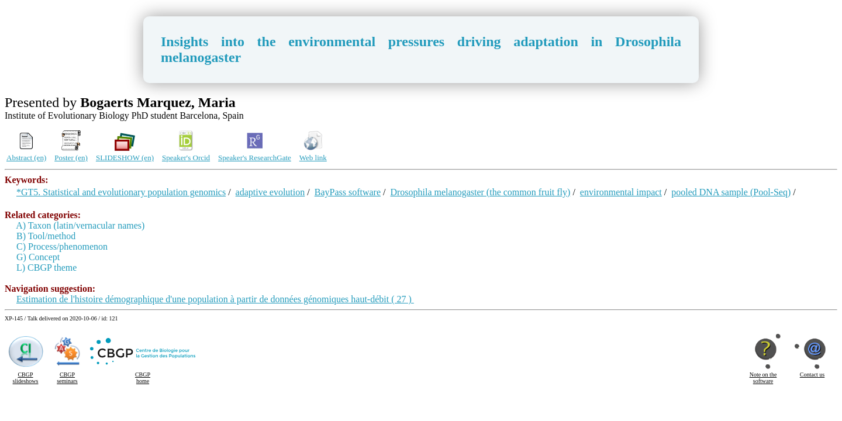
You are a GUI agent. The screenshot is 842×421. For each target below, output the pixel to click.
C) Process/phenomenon (62, 246)
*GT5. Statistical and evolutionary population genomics (121, 192)
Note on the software (763, 377)
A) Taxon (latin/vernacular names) (80, 225)
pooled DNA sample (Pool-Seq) (731, 192)
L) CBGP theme (46, 267)
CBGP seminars (67, 377)
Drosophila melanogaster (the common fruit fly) (480, 192)
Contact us (812, 374)
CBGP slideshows (26, 377)
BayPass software (348, 192)
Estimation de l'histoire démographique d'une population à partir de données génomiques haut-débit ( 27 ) (215, 299)
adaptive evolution (270, 192)
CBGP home (142, 377)
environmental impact (621, 192)
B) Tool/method (45, 236)
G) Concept (38, 257)
